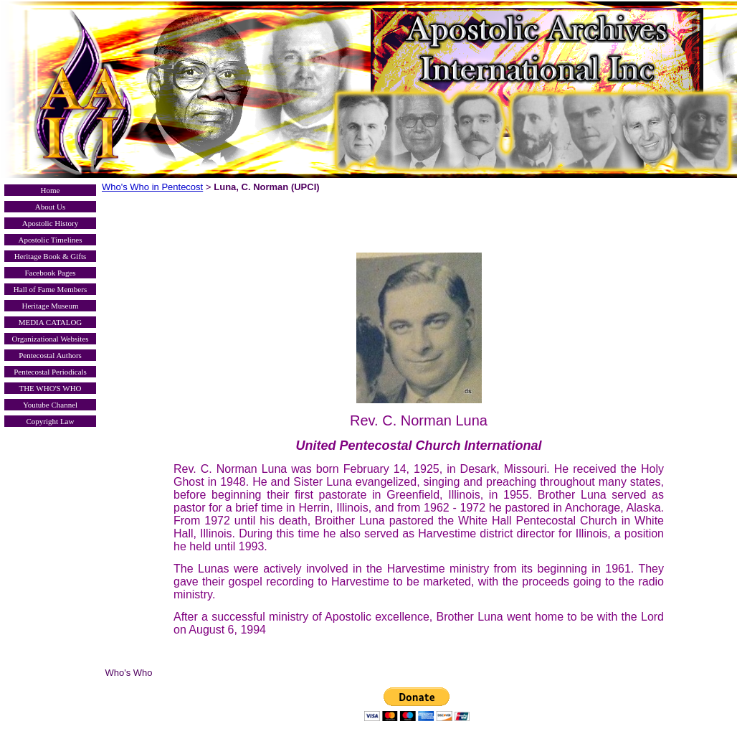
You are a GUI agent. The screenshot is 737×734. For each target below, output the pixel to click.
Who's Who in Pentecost (152, 187)
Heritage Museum (50, 305)
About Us (50, 206)
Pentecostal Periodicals (50, 371)
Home (50, 190)
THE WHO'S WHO (50, 388)
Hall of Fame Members (50, 289)
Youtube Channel (50, 404)
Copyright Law (51, 421)
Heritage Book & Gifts (50, 256)
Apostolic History (50, 223)
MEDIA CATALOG (50, 322)
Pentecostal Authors (50, 355)
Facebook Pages (49, 272)
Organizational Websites (49, 338)
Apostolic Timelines (50, 239)
